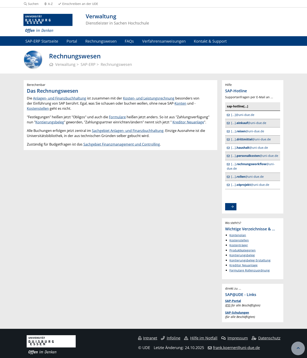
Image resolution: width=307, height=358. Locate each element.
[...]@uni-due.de (242, 115)
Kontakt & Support (210, 41)
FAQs (129, 41)
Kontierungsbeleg (49, 122)
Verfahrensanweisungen (164, 41)
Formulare (117, 117)
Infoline (170, 338)
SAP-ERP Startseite (41, 41)
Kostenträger (238, 245)
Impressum (234, 338)
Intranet (147, 338)
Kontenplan (237, 235)
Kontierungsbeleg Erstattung (250, 260)
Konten (180, 103)
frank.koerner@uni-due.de (236, 347)
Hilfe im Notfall (200, 338)
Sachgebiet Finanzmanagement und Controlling (121, 144)
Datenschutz (266, 338)
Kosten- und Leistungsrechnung (148, 98)
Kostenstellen (38, 108)
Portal (72, 41)
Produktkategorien (242, 250)
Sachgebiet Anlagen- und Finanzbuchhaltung (128, 130)
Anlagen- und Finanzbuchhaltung (59, 98)
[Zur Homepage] (47, 23)
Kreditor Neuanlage (188, 122)
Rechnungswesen (101, 41)
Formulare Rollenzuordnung (249, 270)
